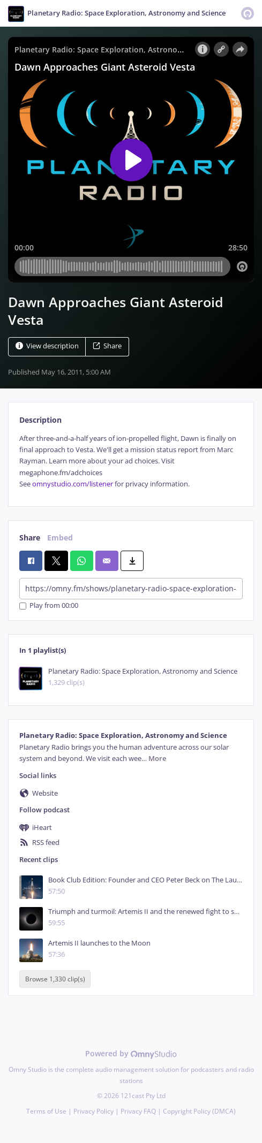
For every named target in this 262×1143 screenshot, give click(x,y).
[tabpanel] (131, 461)
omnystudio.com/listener (72, 484)
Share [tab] (29, 537)
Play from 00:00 (48, 606)
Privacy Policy (93, 1111)
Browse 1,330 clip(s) (55, 979)
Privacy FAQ (138, 1111)
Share (107, 345)
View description (47, 345)
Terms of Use (46, 1111)
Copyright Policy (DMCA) (199, 1111)
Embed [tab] (60, 537)
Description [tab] (40, 420)
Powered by (131, 1053)
